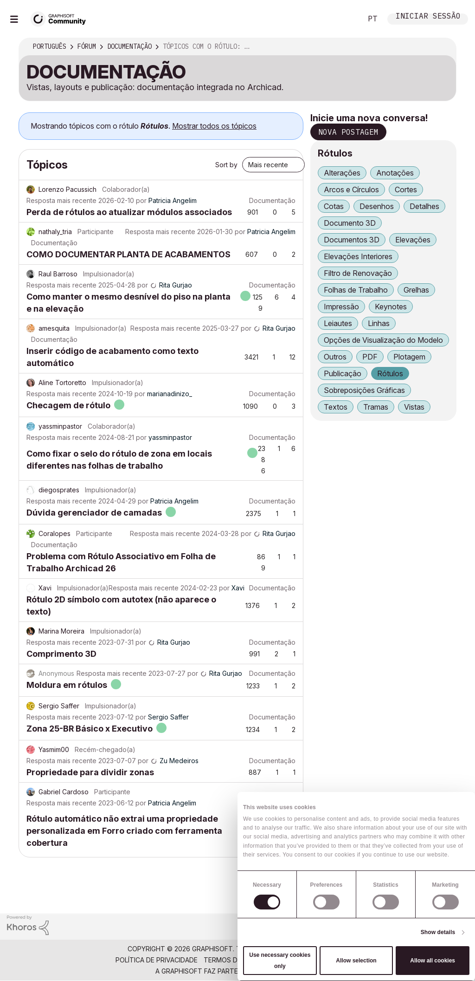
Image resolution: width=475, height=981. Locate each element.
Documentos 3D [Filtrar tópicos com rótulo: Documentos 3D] (351, 239)
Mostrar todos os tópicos (214, 126)
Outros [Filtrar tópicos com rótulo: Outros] (335, 356)
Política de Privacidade (157, 960)
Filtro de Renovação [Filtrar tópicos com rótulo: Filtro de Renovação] (358, 273)
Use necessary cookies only (279, 960)
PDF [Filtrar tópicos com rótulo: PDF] (370, 356)
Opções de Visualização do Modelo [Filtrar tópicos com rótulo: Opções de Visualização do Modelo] (383, 340)
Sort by (226, 165)
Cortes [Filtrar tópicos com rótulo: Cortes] (406, 189)
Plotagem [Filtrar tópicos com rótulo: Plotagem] (409, 356)
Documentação (272, 200)
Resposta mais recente (61, 200)
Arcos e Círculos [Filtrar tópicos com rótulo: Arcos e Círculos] (351, 189)
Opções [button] (443, 47)
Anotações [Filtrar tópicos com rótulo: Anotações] (395, 172)
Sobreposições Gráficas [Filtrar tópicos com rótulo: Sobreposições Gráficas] (364, 390)
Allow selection (356, 960)
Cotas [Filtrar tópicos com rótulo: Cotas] (334, 206)
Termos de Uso (230, 960)
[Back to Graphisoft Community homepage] (61, 18)
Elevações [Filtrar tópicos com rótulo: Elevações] (412, 239)
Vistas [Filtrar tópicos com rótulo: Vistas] (414, 407)
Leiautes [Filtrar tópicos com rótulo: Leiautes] (338, 323)
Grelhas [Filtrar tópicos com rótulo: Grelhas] (416, 289)
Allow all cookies (432, 960)
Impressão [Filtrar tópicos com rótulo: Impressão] (341, 306)
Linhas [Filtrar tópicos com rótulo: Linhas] (379, 323)
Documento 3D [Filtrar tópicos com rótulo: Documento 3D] (350, 223)
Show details (438, 932)
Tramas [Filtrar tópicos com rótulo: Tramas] (375, 407)
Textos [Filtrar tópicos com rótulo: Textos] (335, 407)
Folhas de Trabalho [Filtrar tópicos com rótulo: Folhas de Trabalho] (356, 289)
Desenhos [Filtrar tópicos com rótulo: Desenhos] (376, 206)
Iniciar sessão (428, 16)
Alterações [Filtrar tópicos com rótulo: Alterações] (342, 172)
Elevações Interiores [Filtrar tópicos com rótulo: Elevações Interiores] (358, 256)
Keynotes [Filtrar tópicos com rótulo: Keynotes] (391, 306)
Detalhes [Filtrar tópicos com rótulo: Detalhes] (424, 206)
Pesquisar (344, 19)
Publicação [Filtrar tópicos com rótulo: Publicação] (342, 373)
